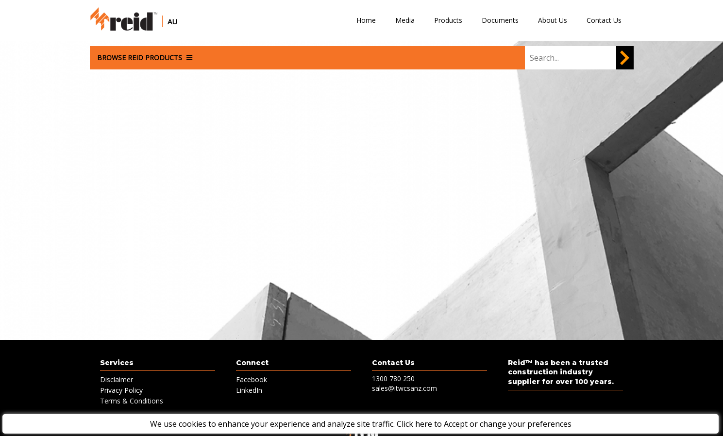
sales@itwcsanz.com (404, 388)
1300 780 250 (393, 378)
